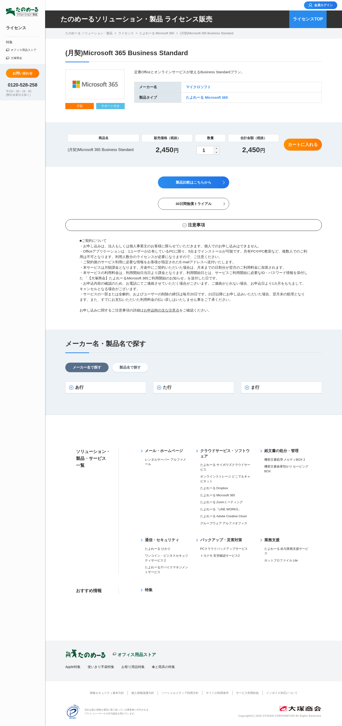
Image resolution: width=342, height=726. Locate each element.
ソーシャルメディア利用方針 (180, 693)
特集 (9, 42)
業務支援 (272, 540)
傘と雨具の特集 (163, 667)
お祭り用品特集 (133, 667)
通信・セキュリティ (162, 540)
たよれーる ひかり (158, 549)
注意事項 (196, 225)
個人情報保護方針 (142, 693)
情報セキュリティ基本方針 (107, 693)
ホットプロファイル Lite (281, 560)
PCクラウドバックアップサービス (224, 549)
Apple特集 (73, 667)
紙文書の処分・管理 (281, 451)
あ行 (79, 387)
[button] (216, 148)
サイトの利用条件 (217, 693)
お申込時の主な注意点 (161, 310)
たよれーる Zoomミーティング (221, 502)
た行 (167, 387)
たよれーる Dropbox (214, 488)
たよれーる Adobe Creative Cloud (223, 516)
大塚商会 (16, 58)
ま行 (255, 387)
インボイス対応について (282, 693)
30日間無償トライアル (194, 204)
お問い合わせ (23, 73)
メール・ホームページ (164, 451)
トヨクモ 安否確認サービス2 (220, 555)
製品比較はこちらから (193, 182)
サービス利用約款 (247, 693)
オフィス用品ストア (23, 50)
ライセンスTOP (308, 19)
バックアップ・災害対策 (221, 540)
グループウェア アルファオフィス (223, 523)
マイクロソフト (198, 87)
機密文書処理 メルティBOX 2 (284, 459)
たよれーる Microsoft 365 (207, 97)
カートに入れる (303, 144)
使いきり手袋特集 (101, 667)
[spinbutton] (208, 150)
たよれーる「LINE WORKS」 (220, 509)
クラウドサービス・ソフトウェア (225, 453)
